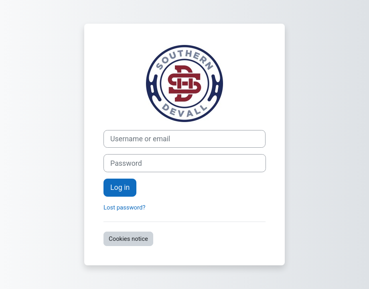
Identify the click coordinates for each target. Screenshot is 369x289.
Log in (120, 187)
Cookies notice (128, 238)
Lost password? (124, 207)
